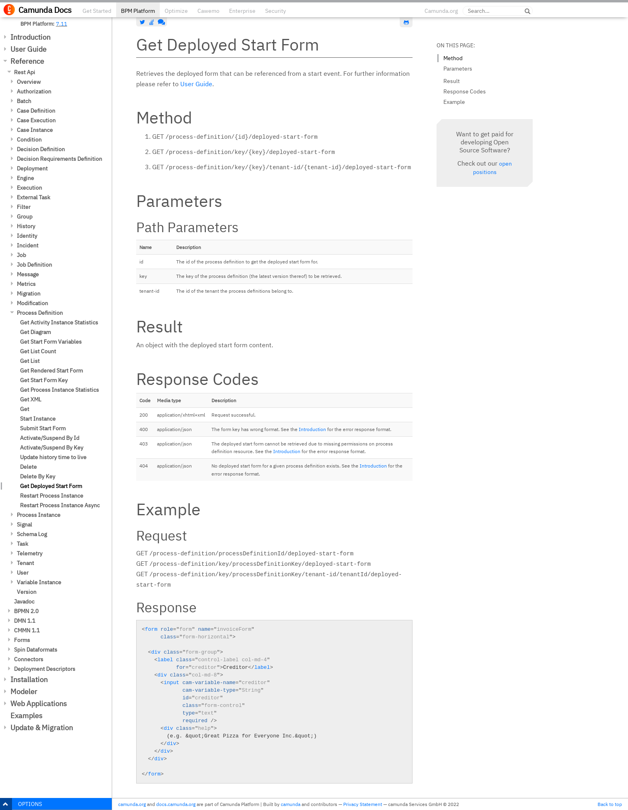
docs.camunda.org (175, 804)
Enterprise (242, 10)
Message (28, 274)
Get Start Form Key (44, 380)
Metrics (26, 284)
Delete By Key (37, 476)
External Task (33, 197)
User (22, 572)
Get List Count (38, 351)
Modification (32, 303)
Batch (24, 101)
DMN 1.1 (24, 620)
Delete (28, 466)
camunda (290, 804)
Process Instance (38, 514)
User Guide (28, 49)
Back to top (610, 804)
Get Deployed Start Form (51, 486)
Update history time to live (53, 457)
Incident (27, 245)
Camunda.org (441, 10)
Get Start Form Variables (51, 341)
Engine (25, 178)
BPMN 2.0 (26, 611)
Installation (29, 679)
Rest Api (24, 72)
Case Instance (35, 130)
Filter (23, 207)
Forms (22, 640)
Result (451, 81)
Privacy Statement (362, 804)
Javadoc (24, 601)
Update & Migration (41, 727)
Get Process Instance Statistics (59, 389)
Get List (30, 360)
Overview (29, 81)
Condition (29, 139)
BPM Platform (138, 10)
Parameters (457, 68)
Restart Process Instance (51, 495)
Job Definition (34, 264)
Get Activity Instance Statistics (59, 322)
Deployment (32, 168)
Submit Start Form (43, 428)
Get (24, 409)
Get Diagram (35, 332)
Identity (27, 235)
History (26, 226)
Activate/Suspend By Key (51, 447)
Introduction (30, 37)
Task (22, 543)
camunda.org (132, 804)
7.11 (61, 23)
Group (24, 216)
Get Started (97, 10)
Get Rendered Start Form (51, 370)
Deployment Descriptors (44, 668)
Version (26, 591)
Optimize (176, 10)
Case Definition (36, 110)
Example (454, 101)
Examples (26, 715)
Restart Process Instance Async (60, 505)
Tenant (25, 563)
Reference (27, 61)
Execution (29, 187)
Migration (28, 293)
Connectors (28, 659)
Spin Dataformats (35, 649)
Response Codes (464, 91)
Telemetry (29, 553)
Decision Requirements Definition (59, 158)
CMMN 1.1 (27, 630)
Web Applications (38, 703)
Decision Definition (41, 149)
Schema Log (32, 534)
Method (453, 58)
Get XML (30, 399)
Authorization (34, 91)
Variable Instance (39, 582)
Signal (24, 524)
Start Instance (38, 418)
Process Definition (40, 312)
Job (21, 255)
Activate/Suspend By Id (49, 437)
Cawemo (208, 10)
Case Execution (36, 120)
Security (275, 10)
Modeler (23, 691)
